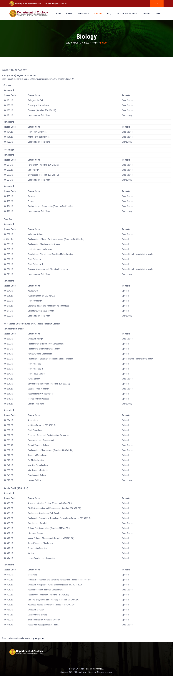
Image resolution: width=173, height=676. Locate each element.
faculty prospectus (36, 638)
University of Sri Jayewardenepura (27, 3)
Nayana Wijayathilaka (95, 668)
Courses (98, 13)
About (158, 13)
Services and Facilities (127, 13)
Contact (157, 3)
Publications (83, 13)
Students (146, 13)
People (69, 13)
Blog (109, 13)
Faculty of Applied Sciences (56, 3)
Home (58, 13)
